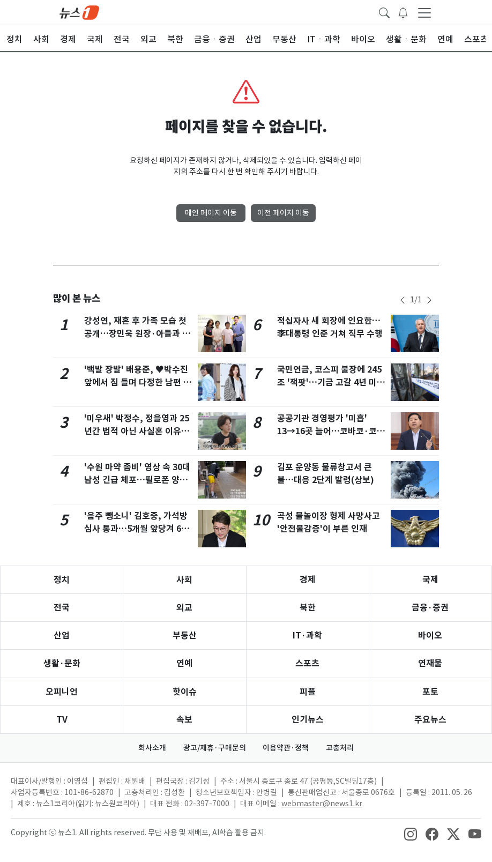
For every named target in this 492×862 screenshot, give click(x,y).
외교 (184, 607)
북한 (308, 607)
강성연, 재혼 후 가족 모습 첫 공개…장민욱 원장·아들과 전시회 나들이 (137, 333)
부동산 (185, 635)
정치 (62, 579)
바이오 (430, 635)
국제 (430, 579)
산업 (62, 635)
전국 (62, 607)
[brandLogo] (79, 11)
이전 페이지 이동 (283, 213)
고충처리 (340, 748)
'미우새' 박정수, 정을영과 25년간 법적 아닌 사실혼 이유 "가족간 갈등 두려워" (136, 431)
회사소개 (152, 748)
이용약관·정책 (286, 748)
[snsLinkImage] (410, 833)
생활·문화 (61, 663)
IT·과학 (307, 635)
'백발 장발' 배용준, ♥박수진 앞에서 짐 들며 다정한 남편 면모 (137, 382)
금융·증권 (430, 607)
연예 (184, 663)
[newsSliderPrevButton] (402, 300)
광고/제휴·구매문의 (214, 748)
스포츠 (307, 663)
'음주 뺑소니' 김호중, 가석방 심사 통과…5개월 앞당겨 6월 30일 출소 (136, 528)
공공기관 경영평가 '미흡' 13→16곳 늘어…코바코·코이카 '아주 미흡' (331, 431)
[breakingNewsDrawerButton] (403, 12)
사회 (184, 579)
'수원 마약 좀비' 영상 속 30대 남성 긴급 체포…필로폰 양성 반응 (137, 480)
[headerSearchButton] (384, 12)
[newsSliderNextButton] (429, 300)
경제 (308, 579)
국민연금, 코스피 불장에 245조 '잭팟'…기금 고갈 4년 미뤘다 (331, 382)
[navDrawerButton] (424, 12)
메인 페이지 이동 (211, 213)
